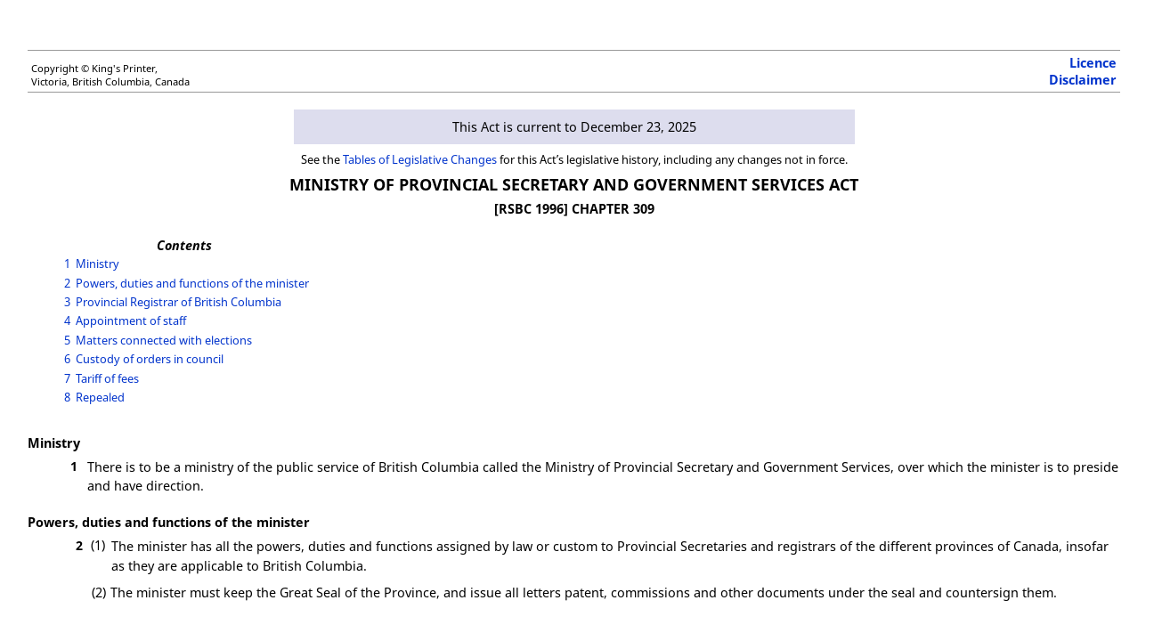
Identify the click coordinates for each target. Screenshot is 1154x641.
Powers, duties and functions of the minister (192, 283)
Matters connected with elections (164, 340)
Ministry (97, 264)
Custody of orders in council (149, 359)
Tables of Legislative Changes (420, 159)
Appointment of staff (131, 320)
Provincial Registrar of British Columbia (178, 302)
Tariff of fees (107, 378)
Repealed (100, 397)
